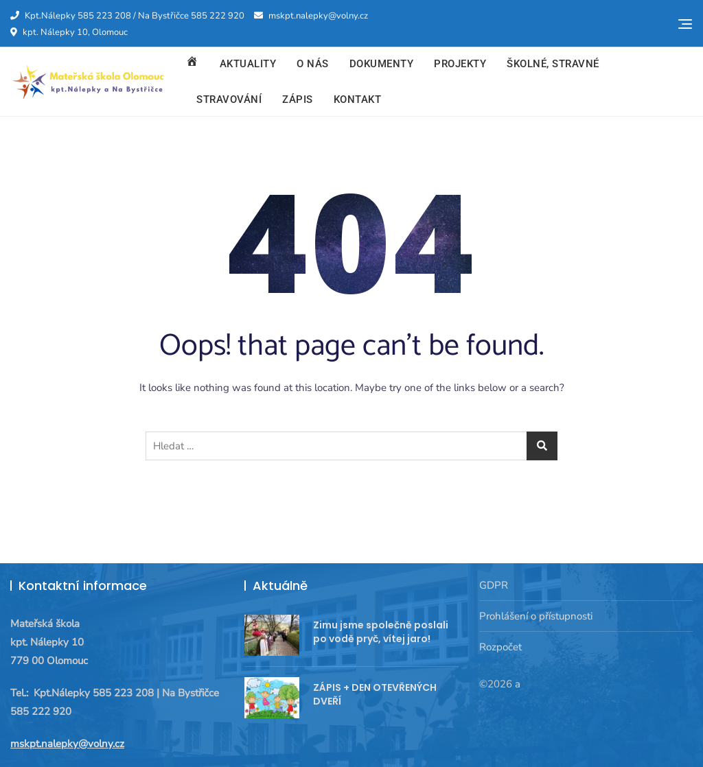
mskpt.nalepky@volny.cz (311, 16)
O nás (313, 64)
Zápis (297, 99)
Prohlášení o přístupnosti (535, 616)
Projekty (460, 64)
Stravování (229, 99)
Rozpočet (500, 647)
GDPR (493, 585)
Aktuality (248, 64)
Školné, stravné (553, 64)
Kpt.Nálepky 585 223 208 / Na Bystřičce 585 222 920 (127, 16)
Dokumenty (381, 64)
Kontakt (358, 99)
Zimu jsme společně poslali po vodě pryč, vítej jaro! (380, 632)
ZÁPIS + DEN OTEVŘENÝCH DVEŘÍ (375, 694)
